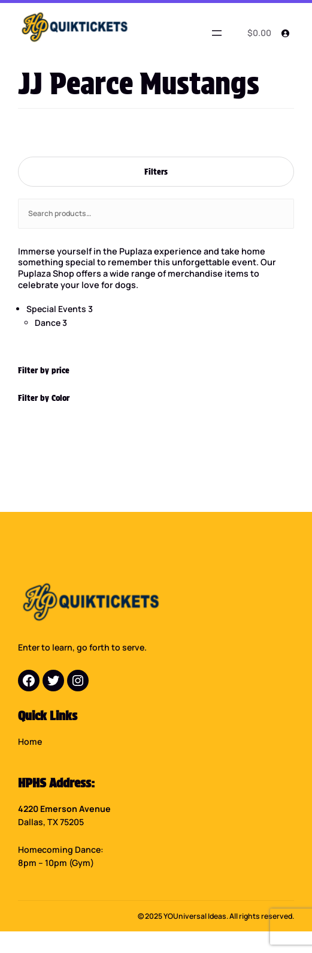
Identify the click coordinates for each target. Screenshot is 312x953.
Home (30, 741)
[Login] (285, 33)
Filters (156, 171)
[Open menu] (217, 33)
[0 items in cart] (257, 33)
